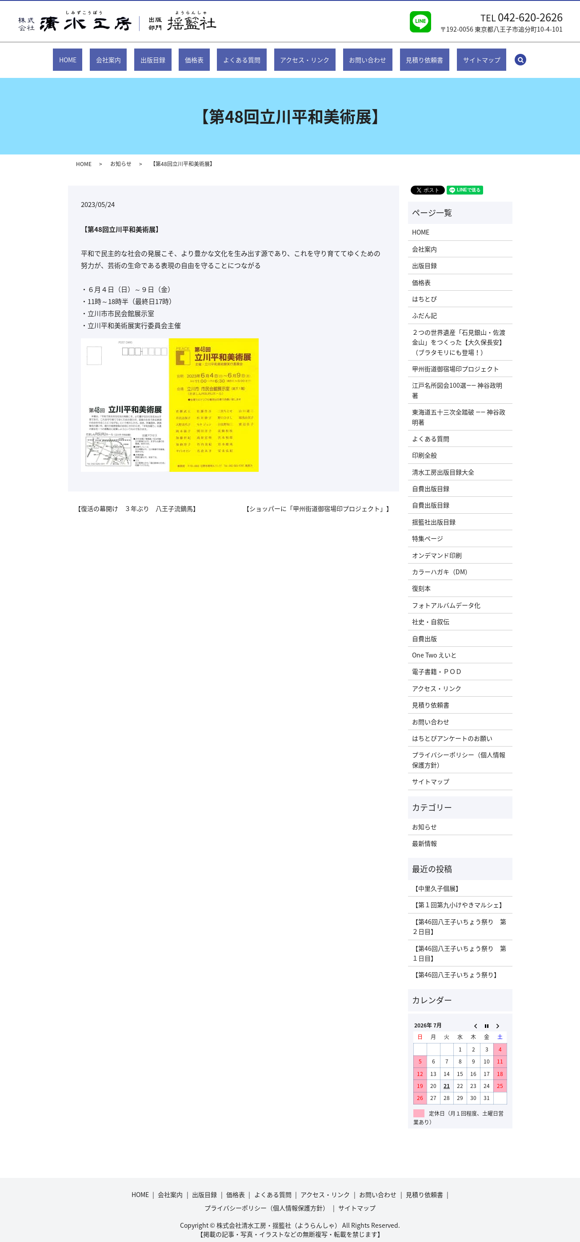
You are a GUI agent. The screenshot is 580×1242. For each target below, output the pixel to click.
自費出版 (424, 629)
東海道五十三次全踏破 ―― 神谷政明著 (458, 408)
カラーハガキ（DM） (441, 563)
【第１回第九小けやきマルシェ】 (458, 896)
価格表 (201, 54)
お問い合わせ (353, 54)
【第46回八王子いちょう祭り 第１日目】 (459, 944)
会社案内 (129, 54)
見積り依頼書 (403, 54)
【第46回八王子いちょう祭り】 (456, 966)
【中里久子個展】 (437, 879)
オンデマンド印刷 (437, 546)
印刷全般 (424, 446)
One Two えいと (434, 646)
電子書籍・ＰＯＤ (437, 662)
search (493, 55)
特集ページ (427, 529)
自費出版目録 (430, 479)
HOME (96, 54)
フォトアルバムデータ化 (446, 596)
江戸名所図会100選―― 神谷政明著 (457, 381)
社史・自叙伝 (430, 613)
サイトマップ (453, 54)
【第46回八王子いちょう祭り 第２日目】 (459, 918)
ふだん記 (424, 306)
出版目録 (167, 54)
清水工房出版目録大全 (443, 463)
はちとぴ (424, 290)
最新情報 (424, 834)
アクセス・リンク (297, 54)
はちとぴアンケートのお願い (452, 729)
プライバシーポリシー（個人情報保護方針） (458, 751)
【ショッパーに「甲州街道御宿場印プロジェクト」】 (317, 500)
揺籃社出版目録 (434, 513)
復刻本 (421, 579)
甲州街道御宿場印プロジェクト (455, 360)
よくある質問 (241, 54)
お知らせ (121, 155)
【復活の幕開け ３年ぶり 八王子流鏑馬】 (137, 500)
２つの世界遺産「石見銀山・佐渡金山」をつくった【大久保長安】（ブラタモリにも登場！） (458, 333)
